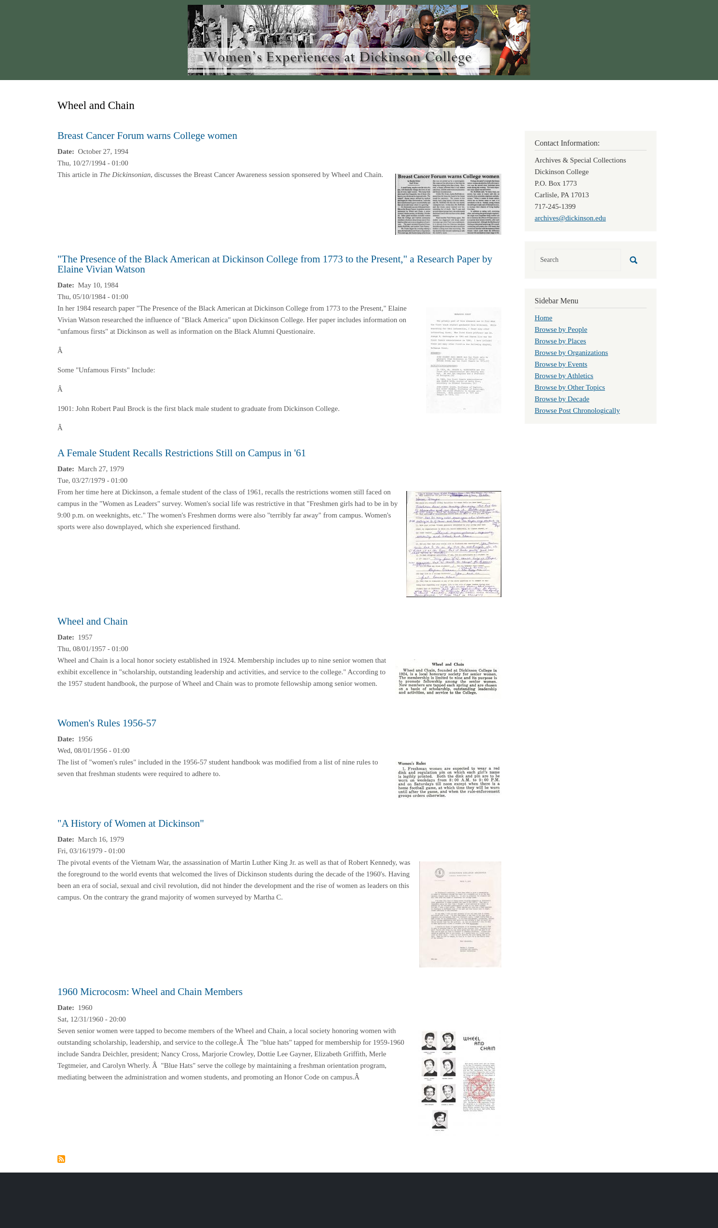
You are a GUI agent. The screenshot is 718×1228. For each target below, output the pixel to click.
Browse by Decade (562, 399)
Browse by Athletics (564, 376)
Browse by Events (561, 364)
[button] (448, 203)
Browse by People (561, 329)
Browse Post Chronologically (577, 410)
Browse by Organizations (571, 352)
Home (543, 318)
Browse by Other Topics (570, 387)
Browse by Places (560, 341)
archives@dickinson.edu (570, 218)
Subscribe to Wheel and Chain (61, 1159)
